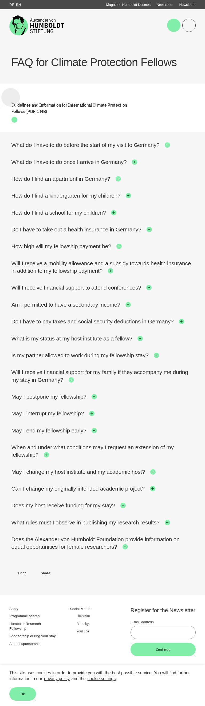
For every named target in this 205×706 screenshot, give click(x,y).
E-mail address (142, 622)
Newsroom (165, 5)
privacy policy (57, 678)
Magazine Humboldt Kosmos (128, 5)
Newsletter (187, 5)
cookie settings (101, 678)
